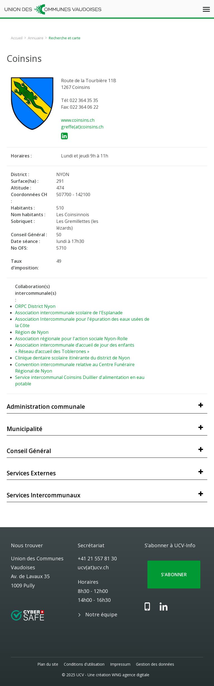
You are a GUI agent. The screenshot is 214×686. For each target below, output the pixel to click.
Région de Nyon (31, 332)
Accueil (17, 37)
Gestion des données (155, 664)
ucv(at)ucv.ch (93, 567)
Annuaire (35, 37)
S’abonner (174, 574)
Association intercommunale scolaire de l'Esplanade (69, 313)
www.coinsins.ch (77, 120)
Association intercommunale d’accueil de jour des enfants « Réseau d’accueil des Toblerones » (74, 348)
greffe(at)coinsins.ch (82, 127)
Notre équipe (101, 614)
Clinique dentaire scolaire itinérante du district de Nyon (72, 358)
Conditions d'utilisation (84, 664)
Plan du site (47, 664)
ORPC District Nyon (35, 306)
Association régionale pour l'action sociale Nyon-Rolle (71, 338)
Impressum (120, 664)
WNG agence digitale (130, 674)
